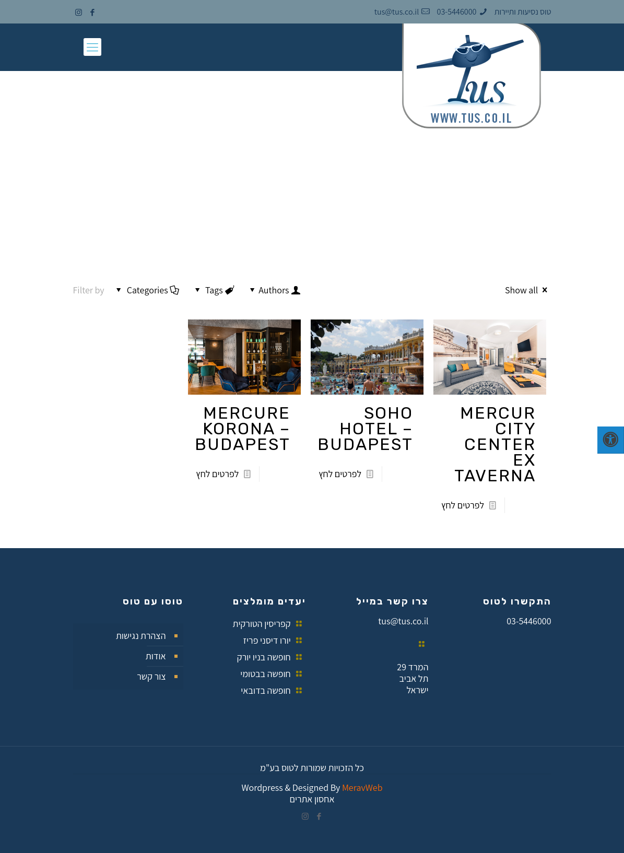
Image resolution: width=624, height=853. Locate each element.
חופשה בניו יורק (264, 657)
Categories (146, 290)
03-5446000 (529, 621)
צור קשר (151, 676)
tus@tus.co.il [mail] (396, 11)
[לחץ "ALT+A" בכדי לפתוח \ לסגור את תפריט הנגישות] (610, 440)
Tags (213, 290)
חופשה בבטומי (265, 674)
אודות (156, 656)
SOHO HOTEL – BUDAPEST (365, 428)
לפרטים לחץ (462, 505)
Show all (528, 290)
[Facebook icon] (92, 12)
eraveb (362, 787)
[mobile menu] (92, 47)
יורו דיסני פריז (267, 640)
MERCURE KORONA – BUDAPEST (242, 428)
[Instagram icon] (78, 12)
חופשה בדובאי (265, 690)
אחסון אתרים (311, 799)
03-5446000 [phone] (457, 11)
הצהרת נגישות (141, 636)
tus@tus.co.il (403, 621)
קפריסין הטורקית (262, 624)
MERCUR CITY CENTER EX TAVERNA (495, 444)
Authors (273, 290)
